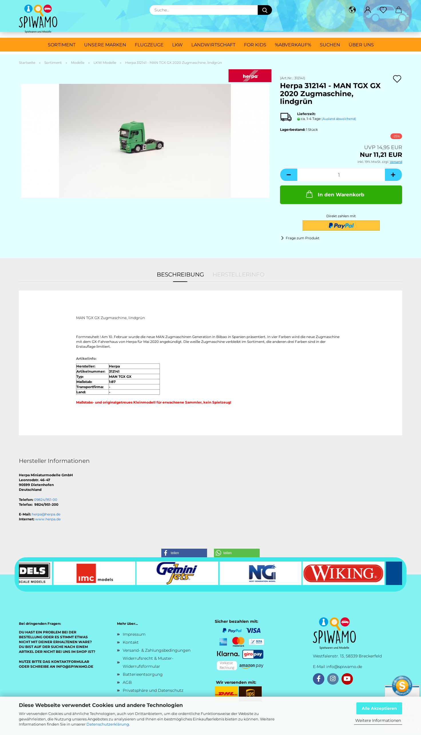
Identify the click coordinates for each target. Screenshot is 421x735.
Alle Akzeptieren (379, 708)
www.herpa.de (48, 519)
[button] (352, 10)
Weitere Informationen (378, 720)
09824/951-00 (45, 499)
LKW (177, 45)
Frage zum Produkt (302, 238)
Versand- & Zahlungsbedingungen (156, 650)
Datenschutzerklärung (107, 724)
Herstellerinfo (239, 274)
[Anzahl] (341, 174)
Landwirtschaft (213, 45)
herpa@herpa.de (46, 514)
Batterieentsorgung (143, 674)
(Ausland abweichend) (338, 119)
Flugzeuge (149, 45)
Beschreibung (180, 274)
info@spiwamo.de (344, 666)
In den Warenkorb (334, 194)
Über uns (361, 45)
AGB (127, 682)
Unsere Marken (105, 45)
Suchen (330, 45)
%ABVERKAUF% (293, 45)
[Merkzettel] (383, 10)
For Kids (255, 45)
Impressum (134, 634)
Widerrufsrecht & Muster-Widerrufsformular (148, 662)
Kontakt (131, 642)
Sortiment (62, 45)
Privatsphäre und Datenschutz (153, 690)
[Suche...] (265, 10)
